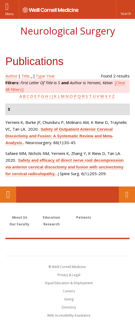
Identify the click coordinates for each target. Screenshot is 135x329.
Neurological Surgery (67, 31)
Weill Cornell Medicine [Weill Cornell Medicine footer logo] (67, 247)
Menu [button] (9, 14)
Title (25, 76)
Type (40, 76)
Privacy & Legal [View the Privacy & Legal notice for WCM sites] (68, 275)
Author (11, 76)
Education (51, 217)
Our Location (8, 194)
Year (50, 76)
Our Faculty (19, 224)
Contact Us (127, 194)
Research (51, 224)
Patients (83, 217)
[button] (125, 9)
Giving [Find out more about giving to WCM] (69, 299)
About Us (19, 217)
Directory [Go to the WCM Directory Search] (69, 307)
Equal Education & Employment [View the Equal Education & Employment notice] (69, 283)
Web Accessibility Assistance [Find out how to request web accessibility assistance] (69, 315)
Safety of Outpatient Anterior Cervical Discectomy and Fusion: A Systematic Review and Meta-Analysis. (59, 136)
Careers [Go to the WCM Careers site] (69, 291)
